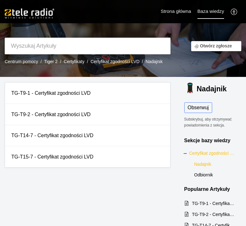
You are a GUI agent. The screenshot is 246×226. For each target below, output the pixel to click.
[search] (87, 46)
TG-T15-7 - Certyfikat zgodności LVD (52, 156)
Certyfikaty (74, 61)
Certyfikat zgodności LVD (115, 61)
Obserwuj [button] (198, 107)
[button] (234, 11)
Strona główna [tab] (176, 11)
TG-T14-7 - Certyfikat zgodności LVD (52, 135)
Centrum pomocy (21, 61)
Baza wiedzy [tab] (210, 11)
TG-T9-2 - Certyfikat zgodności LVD (51, 114)
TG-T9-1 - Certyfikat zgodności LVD (51, 93)
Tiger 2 (51, 61)
